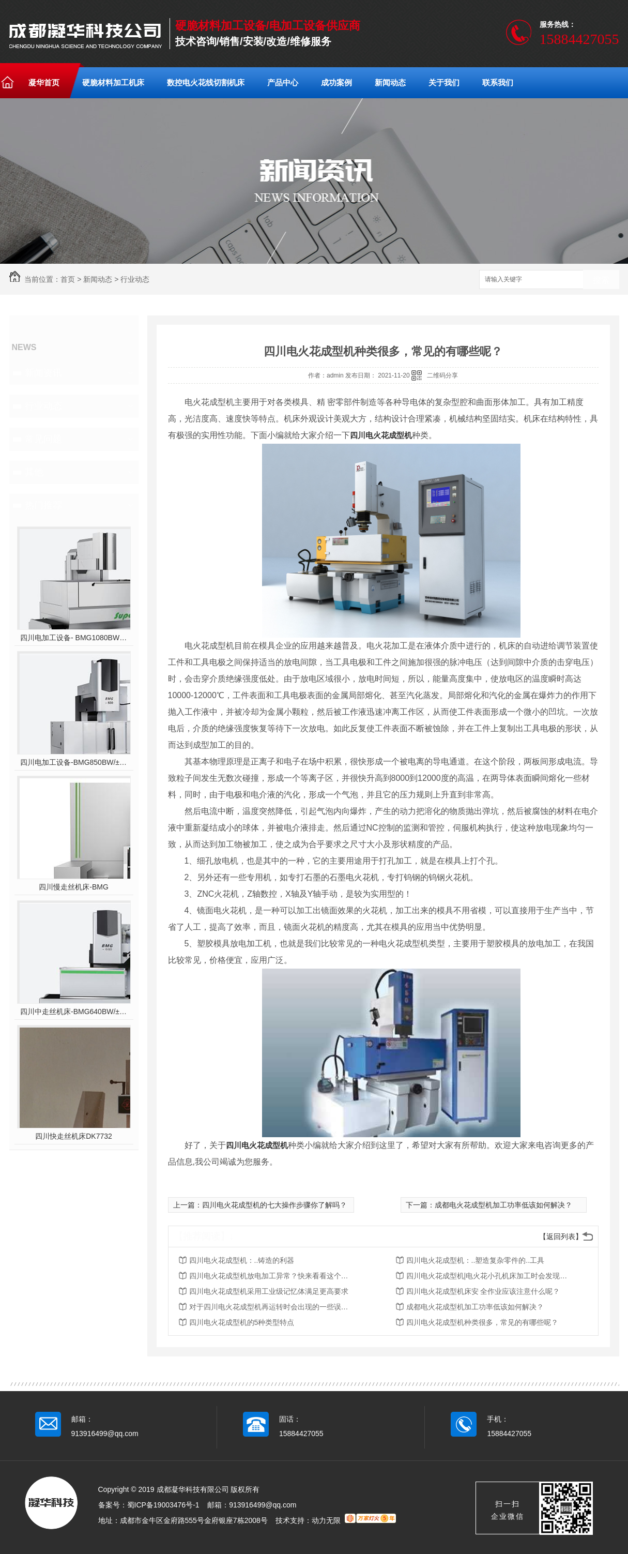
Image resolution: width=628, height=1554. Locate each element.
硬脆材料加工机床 (113, 82)
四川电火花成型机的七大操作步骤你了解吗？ (274, 1205)
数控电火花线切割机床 (205, 82)
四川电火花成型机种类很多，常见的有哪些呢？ (482, 1322)
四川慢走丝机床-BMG (74, 887)
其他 (34, 472)
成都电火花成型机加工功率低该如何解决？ (503, 1205)
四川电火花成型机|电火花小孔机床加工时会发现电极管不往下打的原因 (489, 1276)
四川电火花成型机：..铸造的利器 (242, 1260)
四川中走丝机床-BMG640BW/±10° (73, 1011)
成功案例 (336, 82)
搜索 (601, 280)
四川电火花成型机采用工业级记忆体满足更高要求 (268, 1291)
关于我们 (443, 82)
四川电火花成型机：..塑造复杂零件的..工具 (475, 1260)
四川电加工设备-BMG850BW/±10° (73, 762)
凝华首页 (43, 82)
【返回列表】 (561, 1236)
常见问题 (43, 439)
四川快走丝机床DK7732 (73, 1136)
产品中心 (282, 82)
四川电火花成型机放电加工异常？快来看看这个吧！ (272, 1276)
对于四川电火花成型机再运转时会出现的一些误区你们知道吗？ (272, 1307)
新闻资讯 (43, 373)
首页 (67, 279)
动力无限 (326, 1520)
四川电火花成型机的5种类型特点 (242, 1322)
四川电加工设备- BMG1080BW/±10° (73, 637)
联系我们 (497, 82)
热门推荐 (43, 505)
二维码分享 (442, 375)
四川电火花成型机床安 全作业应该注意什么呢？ (483, 1291)
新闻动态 (390, 82)
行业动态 (134, 279)
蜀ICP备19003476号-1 (163, 1505)
